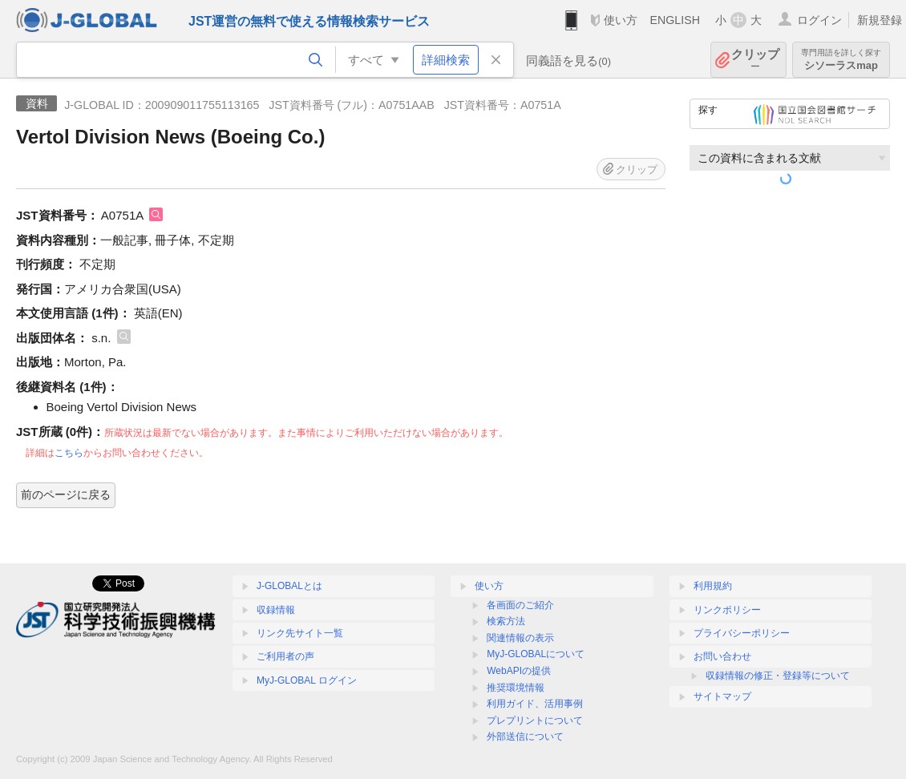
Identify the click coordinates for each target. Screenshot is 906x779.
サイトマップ (722, 696)
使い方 (620, 20)
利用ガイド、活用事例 (535, 703)
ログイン (819, 20)
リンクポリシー (727, 610)
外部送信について (525, 736)
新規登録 (879, 20)
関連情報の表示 (520, 638)
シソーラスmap (841, 59)
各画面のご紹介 (520, 605)
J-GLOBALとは (289, 585)
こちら (69, 452)
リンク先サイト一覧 (300, 633)
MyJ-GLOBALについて (535, 654)
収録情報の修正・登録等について (778, 675)
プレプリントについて (535, 720)
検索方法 (506, 621)
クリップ (755, 59)
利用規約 (713, 585)
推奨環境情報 (515, 687)
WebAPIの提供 (519, 670)
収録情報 (276, 610)
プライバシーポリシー (742, 633)
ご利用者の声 (285, 656)
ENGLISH (674, 20)
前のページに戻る (66, 494)
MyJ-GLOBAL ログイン (307, 680)
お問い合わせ (722, 656)
